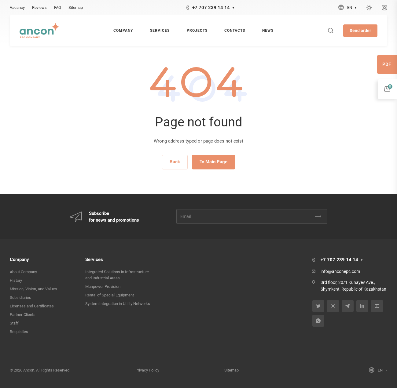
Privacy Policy (147, 370)
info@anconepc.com (340, 271)
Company (19, 259)
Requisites (19, 331)
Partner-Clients (22, 314)
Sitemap (231, 370)
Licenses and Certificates (32, 306)
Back (175, 162)
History (16, 280)
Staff (14, 323)
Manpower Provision (102, 286)
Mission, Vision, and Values (33, 289)
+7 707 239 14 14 (211, 7)
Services (94, 259)
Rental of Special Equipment (109, 295)
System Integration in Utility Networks (117, 303)
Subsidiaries (20, 297)
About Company (23, 272)
